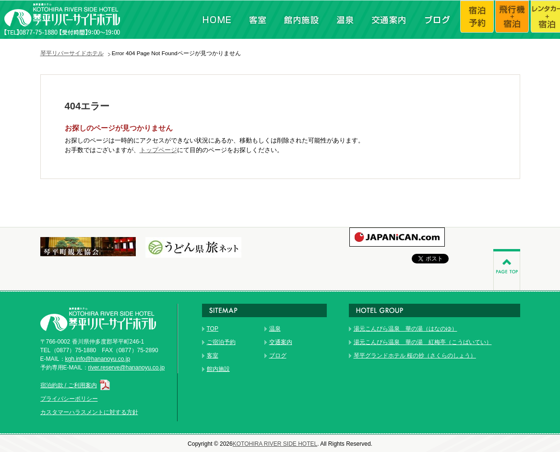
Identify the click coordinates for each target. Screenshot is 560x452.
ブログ (436, 19)
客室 (257, 19)
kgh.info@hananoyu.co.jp (98, 359)
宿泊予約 (477, 19)
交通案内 (388, 19)
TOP (212, 328)
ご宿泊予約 (221, 342)
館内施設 (300, 19)
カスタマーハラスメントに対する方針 (89, 412)
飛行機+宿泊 (513, 19)
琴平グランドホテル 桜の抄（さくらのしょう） (415, 355)
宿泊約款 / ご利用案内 (76, 385)
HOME (216, 19)
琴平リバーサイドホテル (72, 53)
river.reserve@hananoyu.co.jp (126, 367)
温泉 (343, 19)
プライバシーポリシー (69, 398)
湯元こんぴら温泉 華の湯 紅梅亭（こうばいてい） (423, 342)
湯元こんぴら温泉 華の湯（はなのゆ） (405, 328)
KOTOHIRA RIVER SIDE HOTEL (275, 443)
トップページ (158, 150)
